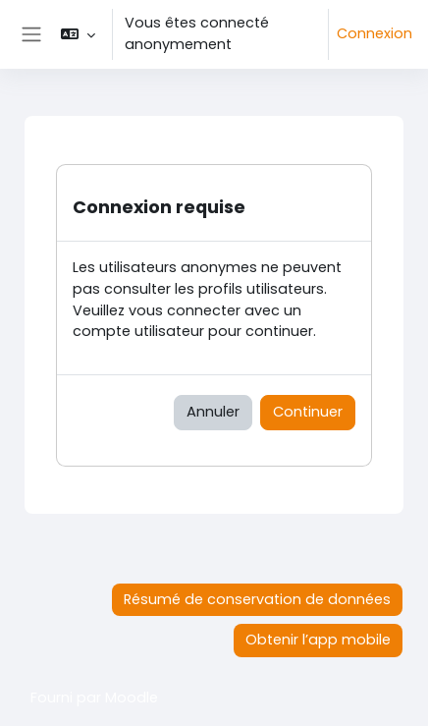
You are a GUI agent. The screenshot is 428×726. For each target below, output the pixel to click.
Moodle (131, 697)
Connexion (374, 33)
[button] (77, 34)
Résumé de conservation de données (257, 599)
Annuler (213, 411)
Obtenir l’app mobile (318, 639)
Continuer (308, 411)
